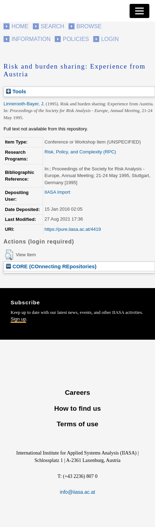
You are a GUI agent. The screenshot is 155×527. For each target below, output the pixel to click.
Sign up (18, 319)
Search (52, 26)
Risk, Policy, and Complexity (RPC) (80, 151)
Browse (88, 26)
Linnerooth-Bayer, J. (24, 103)
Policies (76, 39)
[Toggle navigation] (139, 11)
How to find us (77, 408)
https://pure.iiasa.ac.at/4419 (72, 229)
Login (110, 39)
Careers (77, 392)
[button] (9, 255)
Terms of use (77, 424)
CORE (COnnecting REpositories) (51, 266)
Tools (16, 91)
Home (20, 26)
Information (31, 39)
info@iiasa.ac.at (77, 492)
